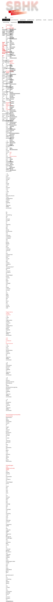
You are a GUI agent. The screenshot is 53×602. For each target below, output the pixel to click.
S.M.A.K (12, 135)
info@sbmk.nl (9, 601)
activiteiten (14, 20)
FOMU (11, 81)
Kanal (11, 89)
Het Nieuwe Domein (12, 87)
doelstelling (6, 22)
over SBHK (6, 20)
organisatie (14, 22)
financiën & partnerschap (25, 22)
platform (38, 20)
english (11, 17)
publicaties (30, 20)
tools (44, 20)
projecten (23, 20)
